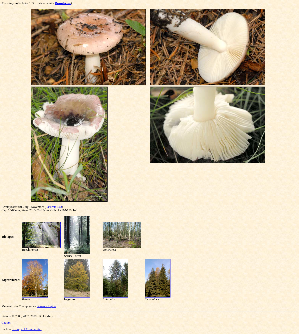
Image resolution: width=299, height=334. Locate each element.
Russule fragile (46, 306)
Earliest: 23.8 (54, 206)
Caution (6, 322)
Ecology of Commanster (26, 329)
